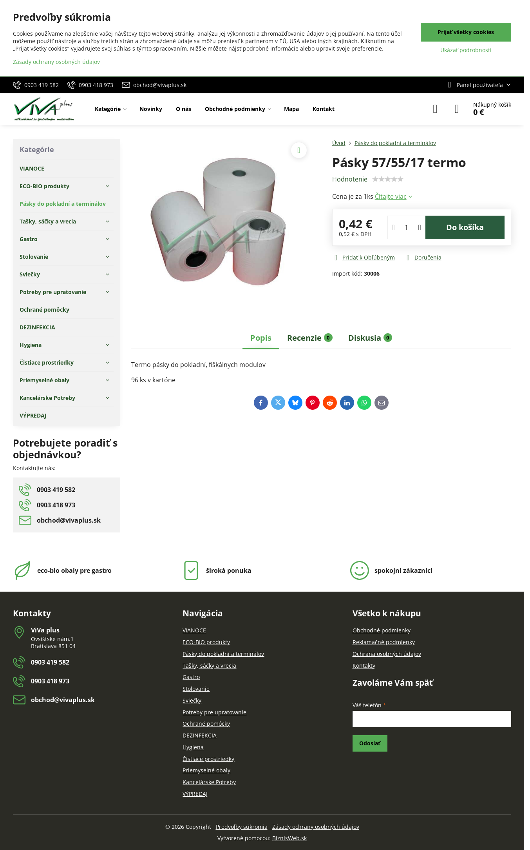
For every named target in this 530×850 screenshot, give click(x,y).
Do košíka (465, 227)
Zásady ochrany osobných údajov (315, 826)
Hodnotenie (349, 179)
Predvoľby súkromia (242, 826)
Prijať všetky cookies (466, 32)
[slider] (387, 179)
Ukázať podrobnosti (466, 50)
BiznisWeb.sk (289, 838)
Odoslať (369, 743)
